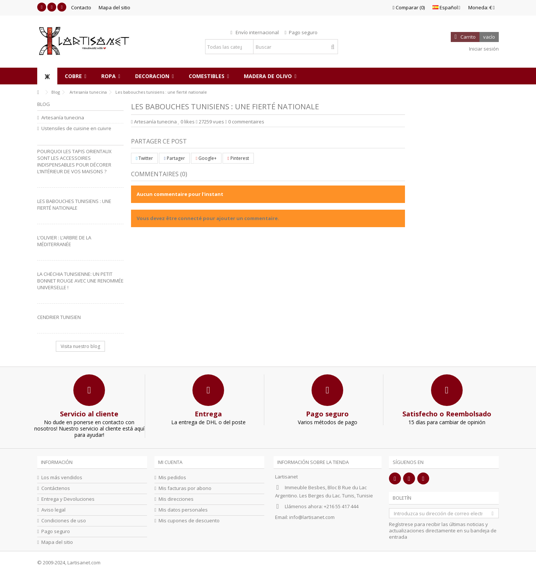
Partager (174, 158)
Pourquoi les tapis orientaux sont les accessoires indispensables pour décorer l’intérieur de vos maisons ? (74, 161)
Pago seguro (55, 531)
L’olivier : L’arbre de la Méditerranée (64, 241)
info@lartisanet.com (312, 517)
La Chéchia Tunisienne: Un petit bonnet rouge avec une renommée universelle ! (80, 281)
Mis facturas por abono (185, 488)
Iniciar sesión (483, 48)
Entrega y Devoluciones (68, 499)
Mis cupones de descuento (189, 520)
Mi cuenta (170, 462)
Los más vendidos (61, 477)
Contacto (81, 7)
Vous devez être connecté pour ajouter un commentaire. (208, 218)
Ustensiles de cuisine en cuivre (76, 128)
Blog (43, 104)
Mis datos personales (183, 510)
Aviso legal (53, 510)
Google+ (206, 158)
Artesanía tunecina (155, 121)
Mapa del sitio (114, 7)
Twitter (144, 158)
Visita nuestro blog (80, 346)
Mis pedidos (172, 477)
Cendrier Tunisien (59, 317)
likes (187, 121)
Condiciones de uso (63, 520)
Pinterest (238, 158)
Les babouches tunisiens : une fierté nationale (74, 204)
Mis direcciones (176, 499)
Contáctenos (55, 488)
